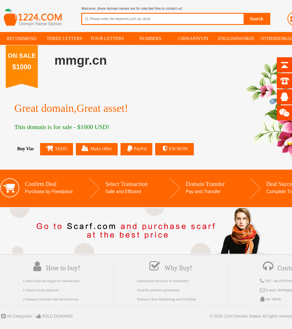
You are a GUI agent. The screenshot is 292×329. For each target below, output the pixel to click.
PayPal (136, 148)
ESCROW (174, 148)
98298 (276, 299)
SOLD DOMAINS (54, 316)
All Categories (16, 316)
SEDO (56, 148)
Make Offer (97, 148)
